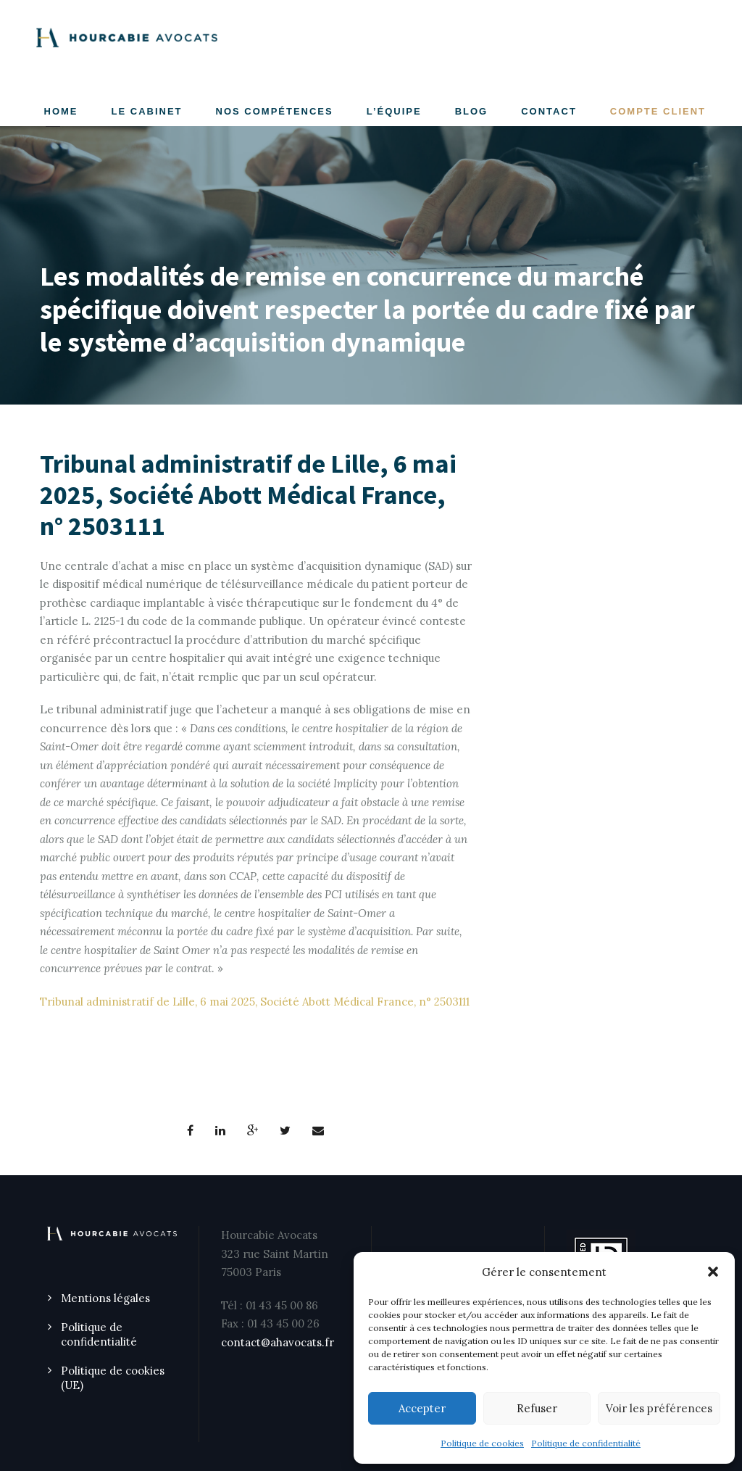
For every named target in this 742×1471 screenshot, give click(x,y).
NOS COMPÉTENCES (274, 111)
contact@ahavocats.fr (277, 1342)
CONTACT (549, 111)
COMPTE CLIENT (658, 111)
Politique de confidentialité (586, 1443)
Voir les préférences (659, 1408)
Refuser (537, 1408)
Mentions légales (105, 1298)
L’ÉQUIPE (394, 111)
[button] (713, 1271)
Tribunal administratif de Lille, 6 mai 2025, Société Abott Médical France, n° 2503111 (255, 1001)
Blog (471, 111)
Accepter (422, 1408)
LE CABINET (147, 111)
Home (61, 111)
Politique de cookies (482, 1443)
